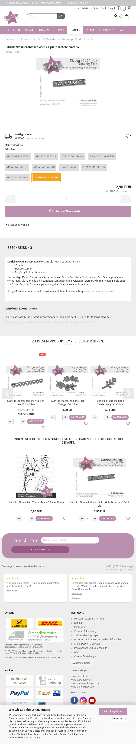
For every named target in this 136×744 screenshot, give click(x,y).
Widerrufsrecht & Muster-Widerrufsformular (97, 639)
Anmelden (89, 322)
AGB (76, 652)
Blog (110, 8)
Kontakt (78, 622)
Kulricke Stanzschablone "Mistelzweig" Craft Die (110, 402)
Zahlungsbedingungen (86, 635)
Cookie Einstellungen (85, 656)
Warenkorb (35, 421)
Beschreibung (19, 247)
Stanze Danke (69, 167)
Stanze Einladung (73, 156)
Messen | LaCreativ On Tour (89, 618)
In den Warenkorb (64, 211)
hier (62, 657)
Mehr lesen (93, 593)
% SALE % (98, 8)
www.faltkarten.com (81, 679)
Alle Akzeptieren (113, 711)
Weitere (125, 30)
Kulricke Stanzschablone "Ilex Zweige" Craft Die (68, 402)
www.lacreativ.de (80, 676)
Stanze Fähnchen (17, 167)
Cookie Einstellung (118, 719)
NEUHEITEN (84, 8)
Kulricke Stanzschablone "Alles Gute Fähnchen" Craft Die (99, 504)
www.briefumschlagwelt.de (85, 683)
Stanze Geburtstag (18, 156)
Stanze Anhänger (44, 167)
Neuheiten (13, 30)
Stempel (59, 30)
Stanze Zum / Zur (45, 156)
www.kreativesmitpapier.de (99, 291)
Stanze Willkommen (102, 156)
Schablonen (107, 30)
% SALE (29, 30)
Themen (44, 30)
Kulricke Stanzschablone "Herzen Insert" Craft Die (25, 402)
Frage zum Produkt (18, 224)
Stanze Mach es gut (46, 177)
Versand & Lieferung (85, 631)
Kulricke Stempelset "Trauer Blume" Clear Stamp (36, 502)
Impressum (80, 627)
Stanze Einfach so (94, 167)
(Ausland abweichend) (35, 138)
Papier (90, 30)
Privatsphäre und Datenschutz (90, 648)
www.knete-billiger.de (82, 686)
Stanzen (75, 30)
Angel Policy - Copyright (87, 643)
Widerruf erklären (81, 663)
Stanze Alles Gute (17, 177)
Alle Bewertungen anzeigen (120, 569)
